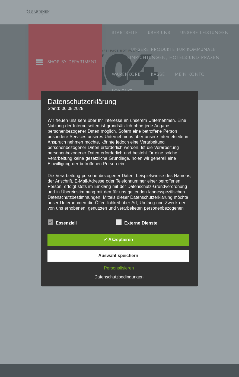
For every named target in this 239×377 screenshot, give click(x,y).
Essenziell (62, 222)
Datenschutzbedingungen (119, 277)
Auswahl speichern (118, 255)
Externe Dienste (136, 222)
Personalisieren (119, 268)
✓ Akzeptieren (118, 239)
